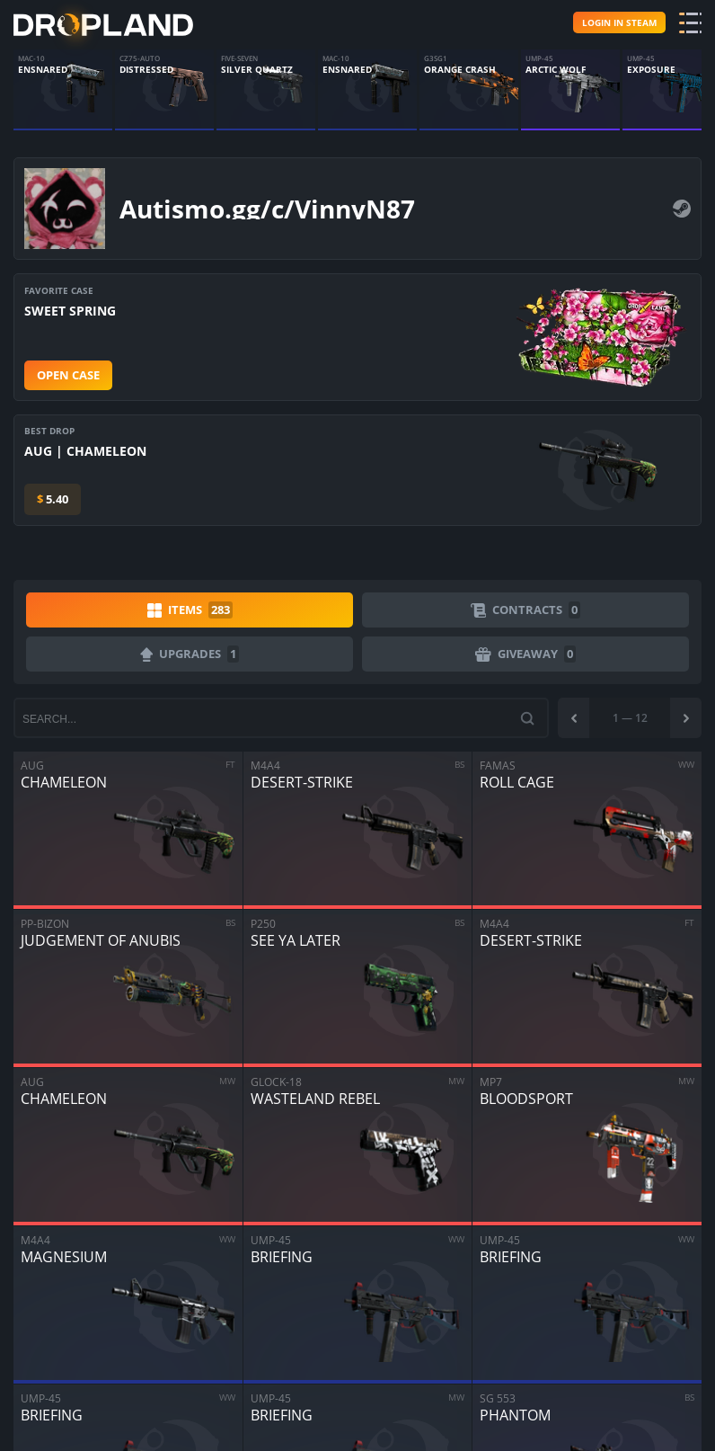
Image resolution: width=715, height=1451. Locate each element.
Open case (68, 375)
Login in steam (619, 22)
